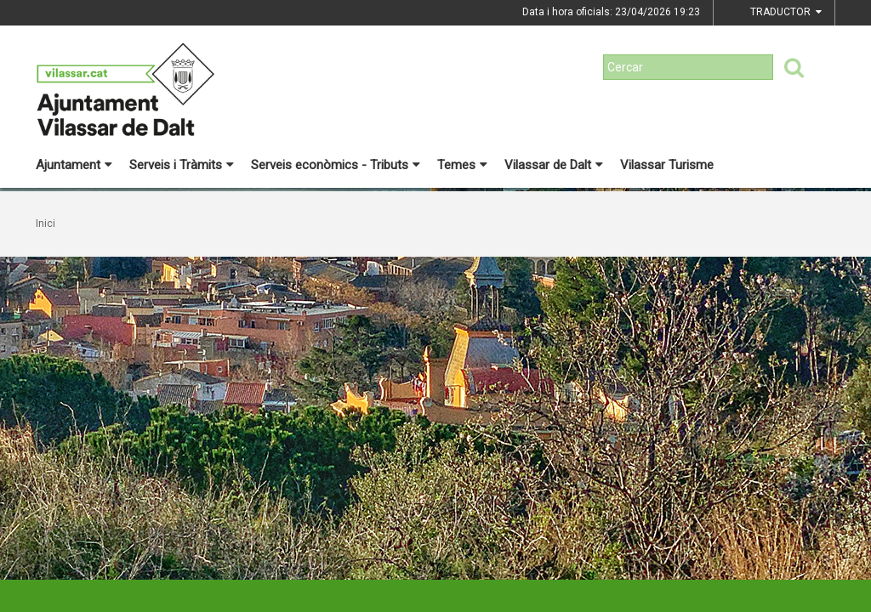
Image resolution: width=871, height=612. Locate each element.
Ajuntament (74, 165)
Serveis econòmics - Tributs (335, 165)
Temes (462, 165)
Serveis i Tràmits (181, 165)
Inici (45, 224)
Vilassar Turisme (667, 165)
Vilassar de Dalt (553, 165)
